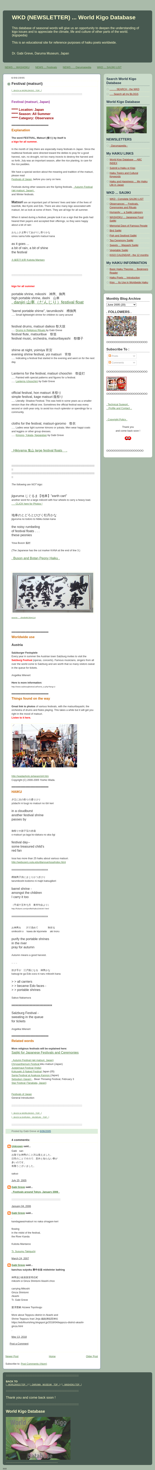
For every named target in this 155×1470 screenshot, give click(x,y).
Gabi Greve (18, 1187)
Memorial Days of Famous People (129, 225)
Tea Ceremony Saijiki (121, 240)
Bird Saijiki (115, 230)
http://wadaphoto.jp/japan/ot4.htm (30, 776)
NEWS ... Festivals (46, 67)
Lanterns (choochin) (27, 381)
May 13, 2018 (19, 1337)
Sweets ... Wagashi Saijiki (124, 245)
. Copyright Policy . (116, 419)
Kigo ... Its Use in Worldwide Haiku (129, 282)
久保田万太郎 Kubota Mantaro (28, 260)
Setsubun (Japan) (22, 1079)
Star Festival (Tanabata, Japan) (29, 1083)
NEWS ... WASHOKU (17, 67)
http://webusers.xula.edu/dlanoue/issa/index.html (39, 862)
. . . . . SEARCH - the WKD (124, 89)
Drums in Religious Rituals (31, 330)
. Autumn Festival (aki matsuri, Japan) (33, 1060)
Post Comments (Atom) (34, 1363)
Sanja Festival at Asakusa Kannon (31, 1075)
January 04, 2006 (21, 1206)
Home (52, 1356)
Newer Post (11, 1356)
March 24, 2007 (20, 1258)
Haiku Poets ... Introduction (125, 277)
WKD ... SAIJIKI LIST (109, 67)
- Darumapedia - (119, 145)
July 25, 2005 (19, 1180)
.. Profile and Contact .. (119, 408)
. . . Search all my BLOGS (124, 94)
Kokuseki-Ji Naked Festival (27, 1071)
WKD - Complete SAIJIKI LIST (126, 199)
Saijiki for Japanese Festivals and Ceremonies (45, 1052)
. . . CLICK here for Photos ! (27, 503)
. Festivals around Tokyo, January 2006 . (36, 1192)
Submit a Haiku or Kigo (122, 168)
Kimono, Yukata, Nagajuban (31, 435)
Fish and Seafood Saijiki (123, 235)
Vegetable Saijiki (119, 250)
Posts (113, 356)
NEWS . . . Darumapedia (77, 67)
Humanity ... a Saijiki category (126, 212)
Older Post (92, 1356)
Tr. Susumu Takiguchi (24, 1251)
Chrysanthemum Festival (26, 1064)
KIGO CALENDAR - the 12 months (129, 255)
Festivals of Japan (22, 179)
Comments (116, 362)
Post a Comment (19, 1343)
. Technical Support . (117, 404)
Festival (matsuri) (27, 83)
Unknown (17, 1146)
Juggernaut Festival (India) (26, 1068)
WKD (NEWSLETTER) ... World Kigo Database (74, 17)
